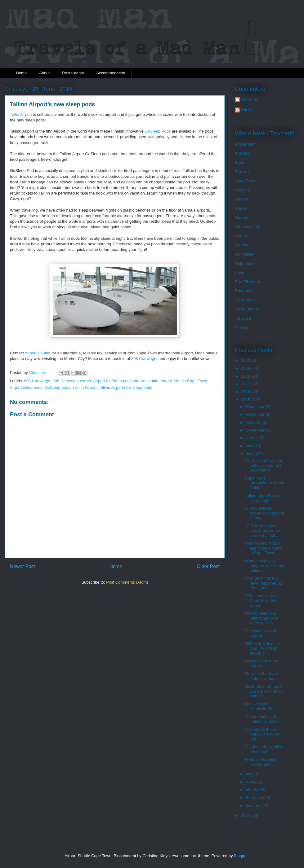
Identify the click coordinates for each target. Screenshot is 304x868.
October (254, 422)
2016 (246, 391)
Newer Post (22, 566)
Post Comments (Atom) (127, 582)
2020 (246, 360)
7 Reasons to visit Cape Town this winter (261, 601)
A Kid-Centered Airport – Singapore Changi (264, 513)
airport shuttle (146, 381)
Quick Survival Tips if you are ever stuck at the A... (263, 691)
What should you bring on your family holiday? (264, 566)
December (256, 406)
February (254, 797)
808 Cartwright (144, 358)
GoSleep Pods (158, 131)
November (256, 414)
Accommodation (110, 73)
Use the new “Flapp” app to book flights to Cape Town (263, 548)
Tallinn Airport (84, 387)
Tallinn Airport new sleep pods (125, 387)
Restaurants (73, 73)
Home (21, 73)
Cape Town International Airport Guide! (264, 483)
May (250, 774)
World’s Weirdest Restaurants (260, 762)
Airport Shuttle (37, 353)
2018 (246, 376)
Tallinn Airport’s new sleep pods (262, 498)
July (250, 446)
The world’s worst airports (260, 633)
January (254, 805)
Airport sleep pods (26, 387)
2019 (246, 368)
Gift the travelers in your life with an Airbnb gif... (262, 648)
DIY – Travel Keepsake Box (260, 706)
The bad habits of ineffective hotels (262, 719)
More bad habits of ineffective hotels (262, 676)
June (251, 453)
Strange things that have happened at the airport (263, 583)
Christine (249, 99)
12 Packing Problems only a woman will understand (264, 465)
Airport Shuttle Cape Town (183, 381)
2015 (246, 399)
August (253, 438)
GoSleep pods (57, 387)
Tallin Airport (21, 114)
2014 (246, 815)
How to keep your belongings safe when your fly (261, 618)
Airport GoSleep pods (112, 381)
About (44, 73)
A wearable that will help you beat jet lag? (262, 734)
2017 (246, 384)
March (252, 789)
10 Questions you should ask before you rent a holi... (263, 531)
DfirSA (247, 109)
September (256, 430)
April (250, 782)
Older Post (208, 566)
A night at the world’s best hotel (263, 749)
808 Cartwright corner (71, 381)
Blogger (241, 855)
